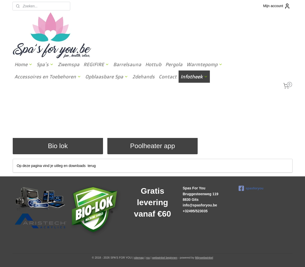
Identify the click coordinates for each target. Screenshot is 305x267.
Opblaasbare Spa (106, 77)
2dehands (143, 77)
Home (23, 64)
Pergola (173, 64)
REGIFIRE (96, 64)
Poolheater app (152, 146)
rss (148, 257)
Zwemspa (68, 64)
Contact (168, 77)
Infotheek (194, 77)
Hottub (153, 64)
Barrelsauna (127, 64)
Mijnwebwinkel (204, 257)
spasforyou (251, 188)
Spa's (45, 64)
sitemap (139, 257)
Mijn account (276, 6)
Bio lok (58, 146)
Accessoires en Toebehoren (47, 77)
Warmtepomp (204, 64)
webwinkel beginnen (164, 257)
